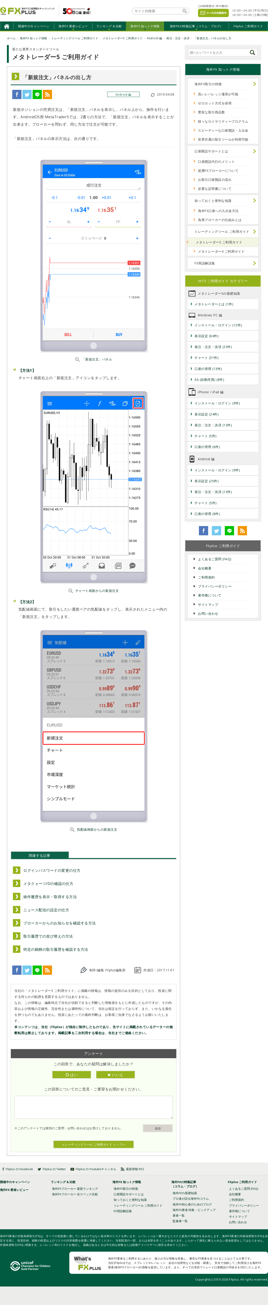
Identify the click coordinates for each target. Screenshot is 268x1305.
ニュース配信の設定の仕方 (46, 909)
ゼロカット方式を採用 (214, 103)
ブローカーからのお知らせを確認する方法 (59, 923)
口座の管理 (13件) (208, 368)
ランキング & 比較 (109, 26)
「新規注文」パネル (97, 359)
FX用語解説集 (205, 263)
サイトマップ (208, 604)
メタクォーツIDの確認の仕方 (48, 883)
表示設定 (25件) (207, 481)
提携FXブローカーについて (218, 170)
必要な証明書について (214, 188)
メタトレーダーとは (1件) (214, 304)
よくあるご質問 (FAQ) (214, 559)
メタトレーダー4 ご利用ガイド (221, 251)
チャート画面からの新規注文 (97, 590)
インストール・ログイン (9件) (217, 403)
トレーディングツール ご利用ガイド (222, 231)
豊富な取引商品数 (211, 112)
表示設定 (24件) (207, 414)
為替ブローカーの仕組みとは (220, 220)
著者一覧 (179, 1215)
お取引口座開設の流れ (214, 179)
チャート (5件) (206, 436)
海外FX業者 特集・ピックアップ (194, 1210)
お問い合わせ (208, 613)
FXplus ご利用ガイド (248, 26)
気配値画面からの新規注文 (97, 829)
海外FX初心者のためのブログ (192, 1204)
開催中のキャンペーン (33, 26)
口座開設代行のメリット (216, 161)
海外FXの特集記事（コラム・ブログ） (196, 26)
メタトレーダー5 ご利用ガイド (219, 242)
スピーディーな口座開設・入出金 (223, 130)
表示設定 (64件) (207, 336)
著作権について (210, 595)
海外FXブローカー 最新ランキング (75, 1189)
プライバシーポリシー (214, 586)
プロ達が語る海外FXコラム (191, 1198)
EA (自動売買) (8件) (209, 379)
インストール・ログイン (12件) (218, 325)
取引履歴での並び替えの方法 (48, 936)
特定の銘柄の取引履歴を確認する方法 (55, 949)
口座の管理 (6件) (207, 447)
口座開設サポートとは (211, 151)
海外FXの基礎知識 (185, 1193)
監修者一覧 (180, 1221)
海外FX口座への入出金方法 (218, 211)
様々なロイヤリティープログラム (223, 121)
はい (72, 1074)
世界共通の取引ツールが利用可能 (223, 139)
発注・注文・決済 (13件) (213, 425)
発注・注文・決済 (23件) (213, 347)
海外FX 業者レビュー (73, 26)
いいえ (115, 1074)
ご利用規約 (206, 577)
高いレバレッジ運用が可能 (218, 94)
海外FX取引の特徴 (208, 84)
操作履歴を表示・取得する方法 (50, 896)
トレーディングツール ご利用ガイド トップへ (94, 1144)
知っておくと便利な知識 (213, 200)
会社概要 (204, 568)
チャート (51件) (207, 357)
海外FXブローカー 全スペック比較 (75, 1194)
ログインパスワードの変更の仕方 (52, 870)
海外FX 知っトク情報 (145, 26)
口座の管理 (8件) (207, 514)
